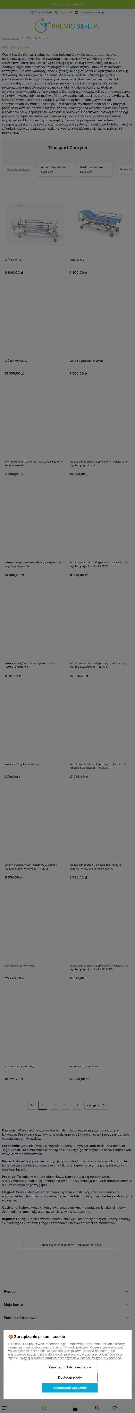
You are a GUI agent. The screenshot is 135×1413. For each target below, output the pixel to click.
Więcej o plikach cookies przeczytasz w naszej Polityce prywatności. (71, 1358)
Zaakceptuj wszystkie (70, 1388)
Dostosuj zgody (70, 1377)
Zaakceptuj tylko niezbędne (70, 1367)
